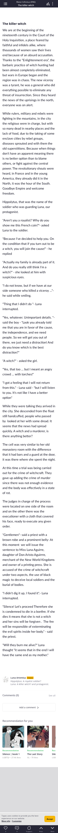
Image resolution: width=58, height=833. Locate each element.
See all (52, 695)
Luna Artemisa (18, 677)
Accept (50, 819)
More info (6, 821)
